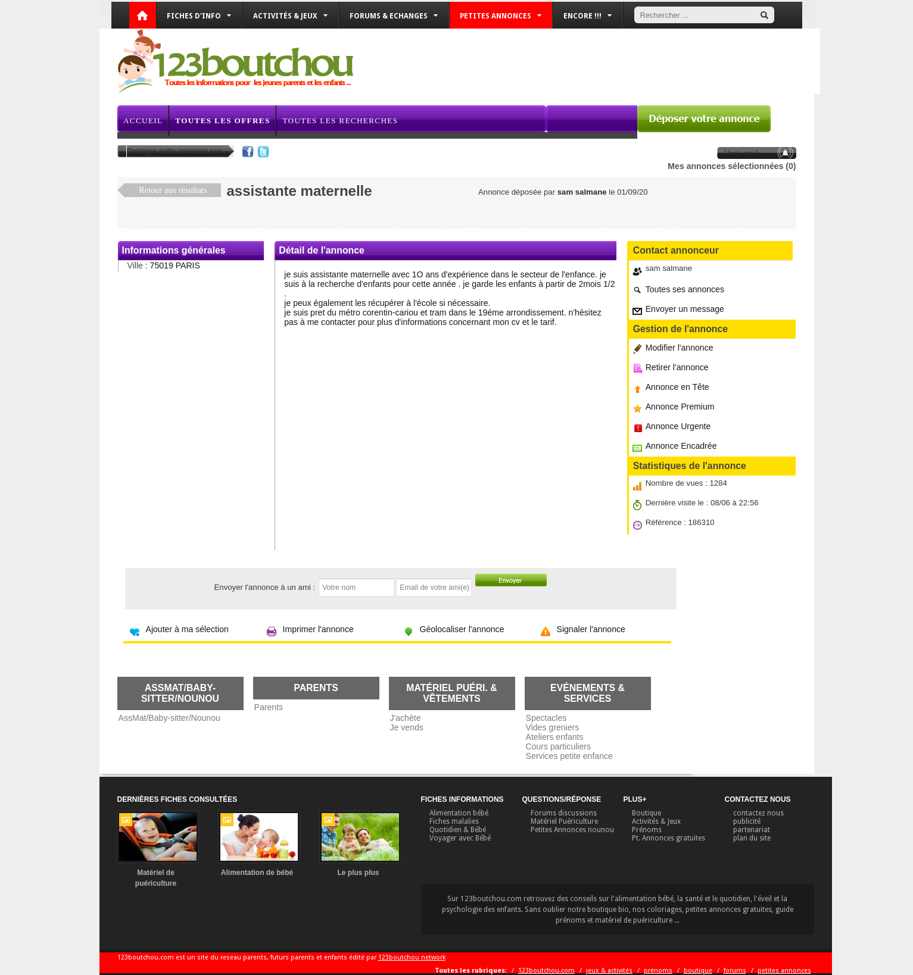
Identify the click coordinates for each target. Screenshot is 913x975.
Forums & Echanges (394, 16)
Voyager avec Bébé (460, 838)
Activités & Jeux (290, 16)
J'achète (405, 718)
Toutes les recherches (340, 120)
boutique (698, 970)
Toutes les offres (222, 120)
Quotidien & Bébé (457, 830)
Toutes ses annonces (685, 289)
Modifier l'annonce (679, 347)
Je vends (406, 727)
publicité (747, 821)
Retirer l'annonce (677, 367)
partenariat (751, 830)
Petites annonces (500, 16)
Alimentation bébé (458, 813)
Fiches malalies (454, 821)
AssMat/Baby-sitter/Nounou (169, 718)
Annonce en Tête (677, 387)
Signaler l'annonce (591, 629)
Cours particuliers (558, 746)
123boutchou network (411, 957)
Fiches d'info (199, 16)
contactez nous (758, 813)
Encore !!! (587, 16)
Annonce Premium (680, 406)
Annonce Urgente (678, 426)
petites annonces (784, 970)
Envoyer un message (685, 309)
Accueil (143, 120)
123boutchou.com (546, 970)
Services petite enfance (569, 756)
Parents (268, 707)
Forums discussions (564, 813)
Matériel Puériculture (564, 821)
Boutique (646, 813)
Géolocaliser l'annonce (462, 629)
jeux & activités (609, 970)
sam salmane (582, 192)
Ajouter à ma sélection (187, 629)
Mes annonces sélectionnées (725, 166)
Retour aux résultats (173, 190)
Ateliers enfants (555, 737)
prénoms (658, 970)
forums (735, 970)
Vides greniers (552, 727)
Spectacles (546, 718)
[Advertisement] (450, 438)
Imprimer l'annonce (318, 629)
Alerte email (741, 153)
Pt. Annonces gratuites (668, 838)
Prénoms (647, 830)
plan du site (752, 838)
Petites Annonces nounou (572, 830)
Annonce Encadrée (681, 446)
